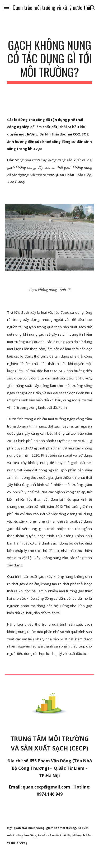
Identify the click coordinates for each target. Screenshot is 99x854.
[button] (6, 7)
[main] (49, 61)
